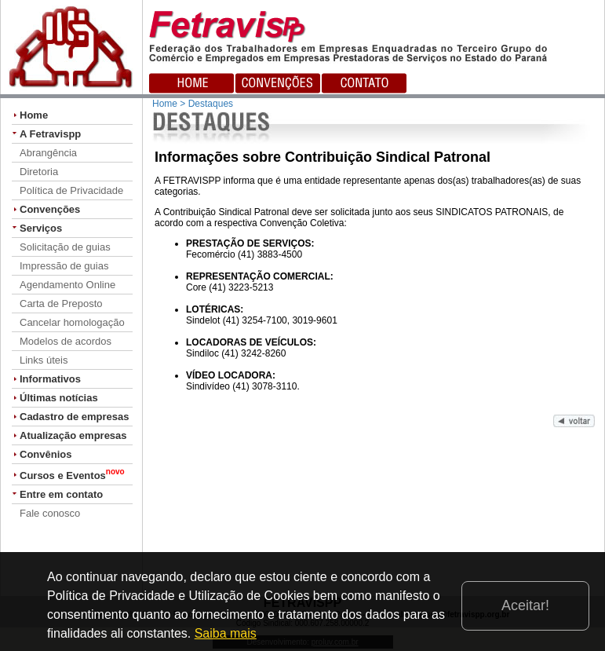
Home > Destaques (192, 103)
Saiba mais (226, 633)
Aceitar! (525, 605)
